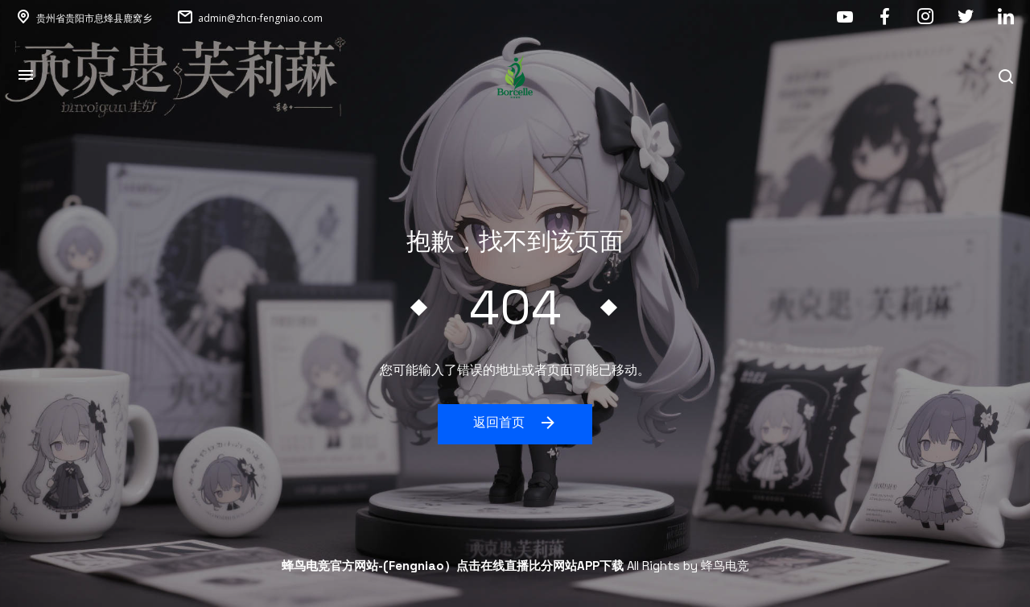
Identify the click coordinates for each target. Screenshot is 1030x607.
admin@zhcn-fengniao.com (260, 18)
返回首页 (515, 422)
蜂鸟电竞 (725, 565)
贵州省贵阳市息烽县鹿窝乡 (94, 18)
